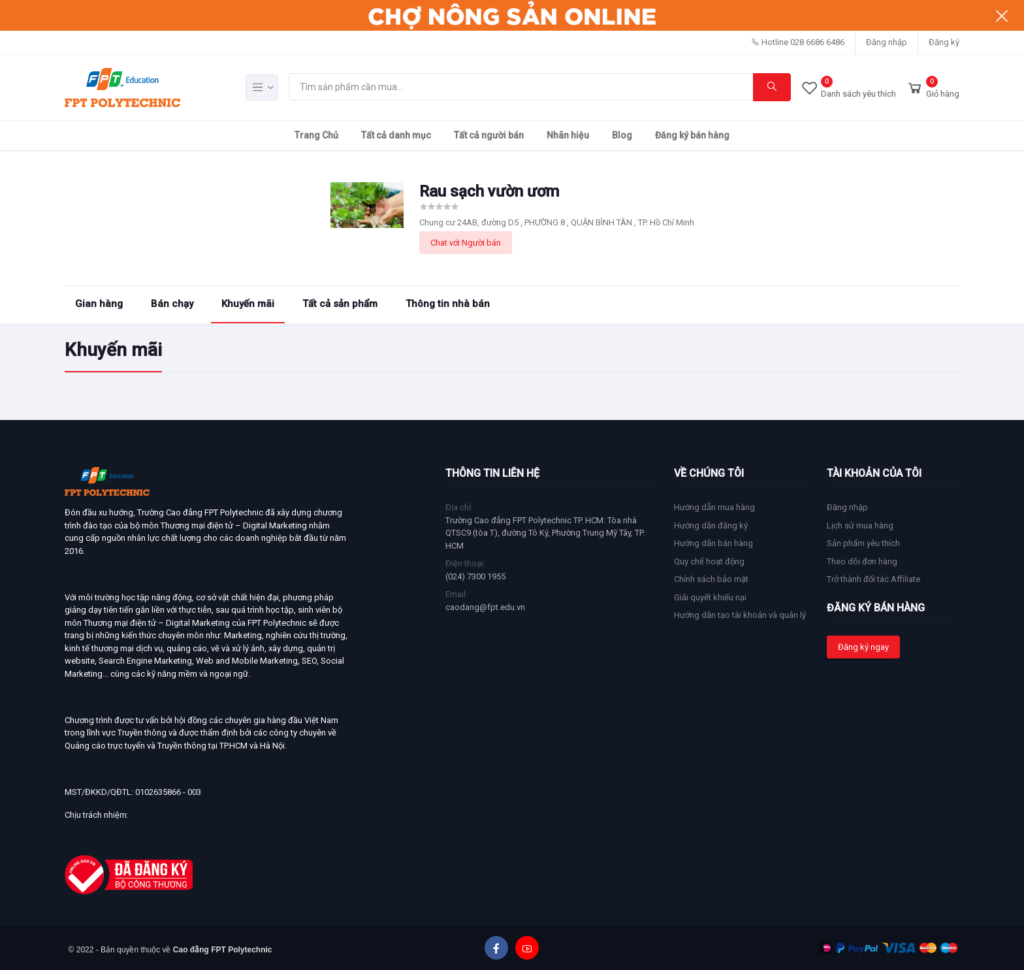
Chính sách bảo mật (711, 579)
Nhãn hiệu (568, 135)
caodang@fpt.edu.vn (485, 607)
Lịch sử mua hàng (860, 525)
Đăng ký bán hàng (692, 135)
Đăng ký (944, 42)
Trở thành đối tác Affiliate (873, 579)
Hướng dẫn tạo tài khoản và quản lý (740, 615)
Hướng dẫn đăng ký (711, 525)
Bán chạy (172, 304)
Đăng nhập (886, 42)
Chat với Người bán (465, 243)
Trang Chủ (316, 135)
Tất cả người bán (489, 135)
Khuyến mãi (247, 304)
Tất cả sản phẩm (339, 304)
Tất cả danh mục (396, 135)
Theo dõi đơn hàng (862, 561)
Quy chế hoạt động (709, 561)
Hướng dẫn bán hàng (713, 543)
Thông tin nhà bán (448, 304)
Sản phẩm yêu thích (863, 543)
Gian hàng (99, 304)
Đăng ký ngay (863, 647)
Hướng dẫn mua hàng (714, 507)
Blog (622, 135)
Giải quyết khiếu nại (710, 597)
